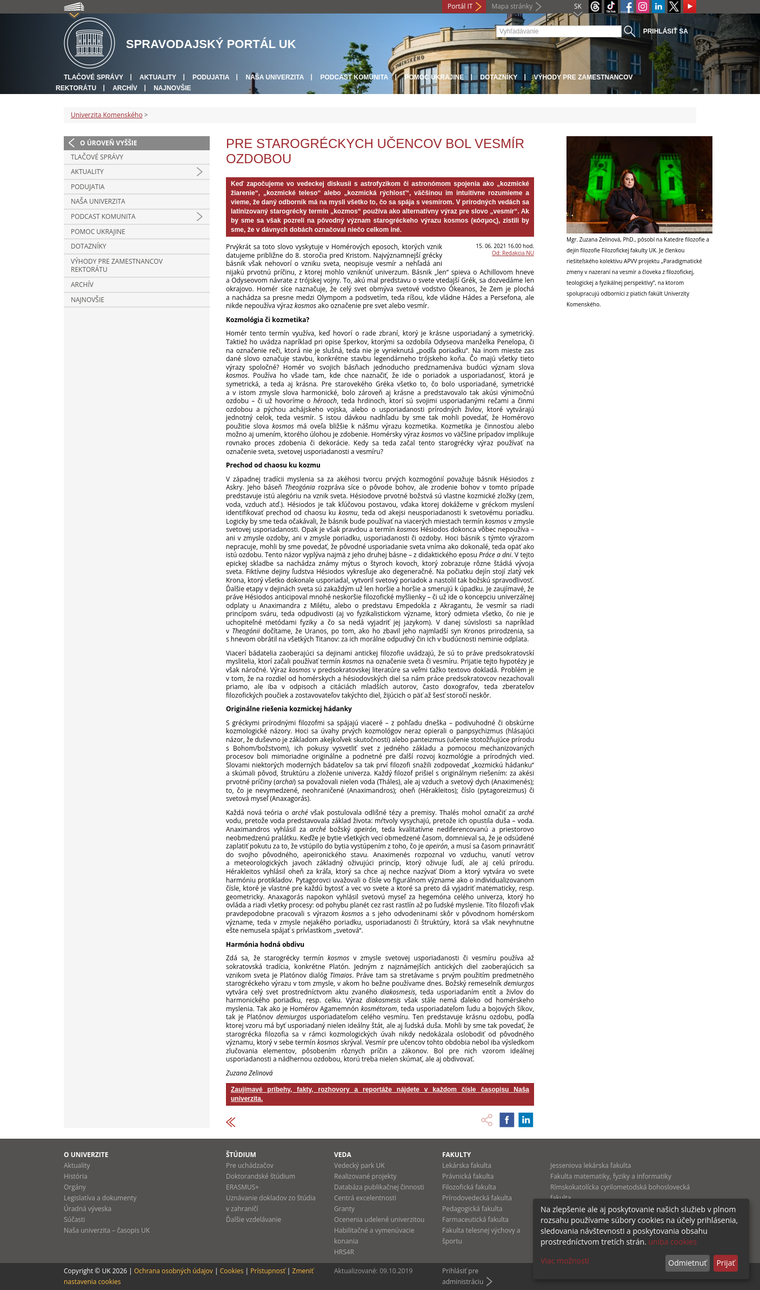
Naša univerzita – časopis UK (107, 1230)
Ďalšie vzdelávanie (253, 1219)
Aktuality (157, 77)
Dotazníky (498, 77)
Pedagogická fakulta (472, 1208)
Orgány (75, 1187)
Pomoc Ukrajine (434, 77)
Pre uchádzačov (250, 1165)
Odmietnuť (687, 1263)
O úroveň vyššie (108, 143)
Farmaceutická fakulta (475, 1219)
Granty (344, 1208)
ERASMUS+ (242, 1187)
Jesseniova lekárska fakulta (590, 1165)
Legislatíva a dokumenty (100, 1197)
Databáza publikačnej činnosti (379, 1187)
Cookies (232, 1270)
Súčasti (74, 1219)
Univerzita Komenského (107, 114)
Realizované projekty (365, 1176)
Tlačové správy (93, 77)
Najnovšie (172, 88)
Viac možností (565, 1260)
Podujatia (210, 77)
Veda (342, 1154)
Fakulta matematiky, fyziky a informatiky (610, 1176)
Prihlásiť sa (665, 31)
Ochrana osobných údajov (173, 1270)
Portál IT (460, 6)
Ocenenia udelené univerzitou (379, 1219)
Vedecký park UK (359, 1165)
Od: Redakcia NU (513, 253)
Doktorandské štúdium (260, 1176)
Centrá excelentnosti (365, 1197)
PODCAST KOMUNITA (354, 77)
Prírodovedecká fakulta (477, 1197)
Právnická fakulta (468, 1176)
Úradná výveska (87, 1208)
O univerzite (86, 1154)
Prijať (725, 1263)
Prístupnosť (267, 1270)
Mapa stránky (511, 6)
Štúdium (241, 1154)
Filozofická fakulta (469, 1187)
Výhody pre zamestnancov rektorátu (117, 266)
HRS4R (344, 1251)
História (76, 1176)
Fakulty (456, 1154)
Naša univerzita (274, 77)
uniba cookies (672, 1241)
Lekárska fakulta (466, 1165)
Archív (124, 88)
